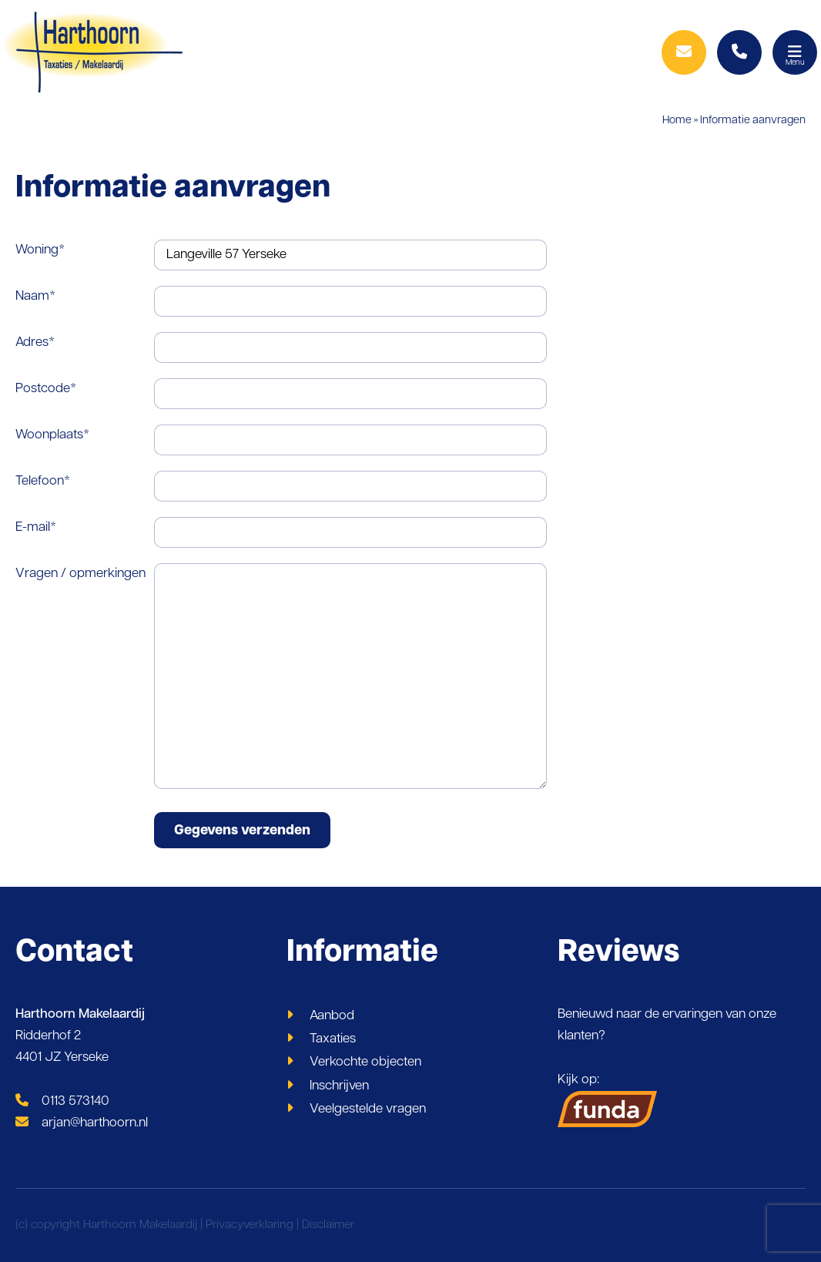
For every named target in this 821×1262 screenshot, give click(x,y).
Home (677, 120)
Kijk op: (608, 1100)
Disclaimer (328, 1225)
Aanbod (332, 1015)
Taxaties (333, 1039)
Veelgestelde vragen (368, 1109)
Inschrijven (339, 1086)
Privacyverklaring (249, 1225)
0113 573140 (62, 1101)
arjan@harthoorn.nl (81, 1122)
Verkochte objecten (365, 1062)
